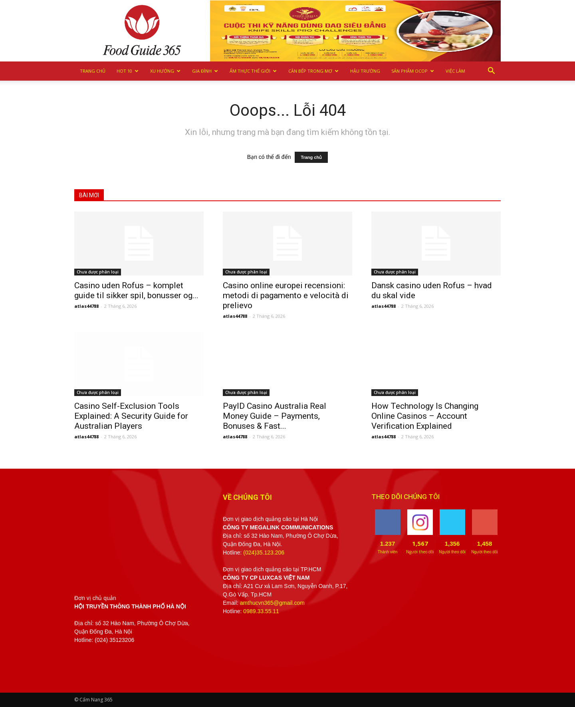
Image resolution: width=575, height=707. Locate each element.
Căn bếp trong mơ (313, 71)
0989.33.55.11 (261, 611)
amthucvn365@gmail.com (272, 603)
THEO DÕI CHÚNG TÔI (405, 497)
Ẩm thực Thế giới (253, 71)
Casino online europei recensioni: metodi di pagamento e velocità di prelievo (286, 295)
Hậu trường (365, 71)
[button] (491, 71)
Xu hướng (165, 71)
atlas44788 (86, 306)
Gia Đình (205, 71)
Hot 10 (128, 71)
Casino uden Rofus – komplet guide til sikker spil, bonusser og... (136, 290)
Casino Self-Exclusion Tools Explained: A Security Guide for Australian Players (131, 416)
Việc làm (455, 71)
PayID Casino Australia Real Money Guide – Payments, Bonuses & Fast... (274, 416)
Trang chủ (92, 71)
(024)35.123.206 (263, 552)
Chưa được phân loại (98, 272)
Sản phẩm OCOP (412, 71)
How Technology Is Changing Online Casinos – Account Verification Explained (424, 416)
